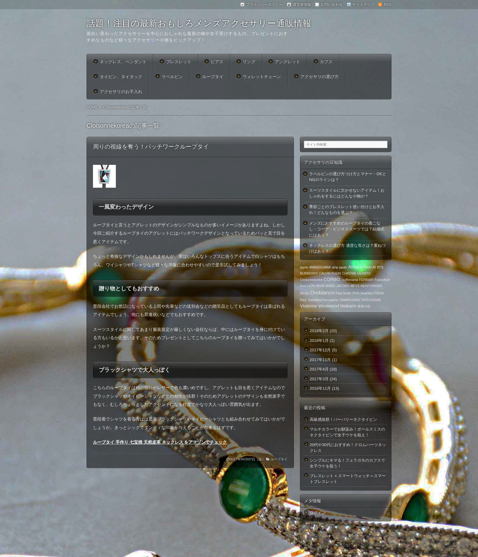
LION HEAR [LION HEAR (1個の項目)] (316, 286)
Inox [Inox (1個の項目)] (303, 286)
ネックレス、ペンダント (123, 61)
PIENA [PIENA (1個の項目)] (379, 293)
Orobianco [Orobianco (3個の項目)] (322, 292)
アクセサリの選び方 (319, 76)
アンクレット (287, 61)
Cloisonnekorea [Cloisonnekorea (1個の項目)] (311, 280)
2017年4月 (319, 369)
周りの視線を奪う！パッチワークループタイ (151, 147)
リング (249, 61)
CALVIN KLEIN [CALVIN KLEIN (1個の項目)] (330, 273)
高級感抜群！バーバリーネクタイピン (343, 419)
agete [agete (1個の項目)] (304, 267)
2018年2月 (319, 330)
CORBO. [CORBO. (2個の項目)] (332, 279)
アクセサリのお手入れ (121, 91)
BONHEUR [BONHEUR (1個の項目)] (368, 267)
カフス (326, 61)
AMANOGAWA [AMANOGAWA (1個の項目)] (320, 267)
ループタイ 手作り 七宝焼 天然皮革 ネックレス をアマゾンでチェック (160, 442)
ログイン (318, 512)
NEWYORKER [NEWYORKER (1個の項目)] (371, 286)
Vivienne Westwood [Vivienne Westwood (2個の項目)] (319, 305)
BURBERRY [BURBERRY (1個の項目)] (309, 273)
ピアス (217, 61)
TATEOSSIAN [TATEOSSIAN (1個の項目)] (371, 300)
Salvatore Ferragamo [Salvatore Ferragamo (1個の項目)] (323, 300)
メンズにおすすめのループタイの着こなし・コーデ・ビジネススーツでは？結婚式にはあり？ (346, 229)
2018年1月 (319, 340)
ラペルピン (172, 76)
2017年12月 (320, 350)
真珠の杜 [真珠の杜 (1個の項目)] (364, 306)
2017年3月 (319, 379)
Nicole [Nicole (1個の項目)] (304, 293)
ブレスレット (178, 61)
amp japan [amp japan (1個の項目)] (339, 267)
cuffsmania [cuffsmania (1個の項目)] (350, 280)
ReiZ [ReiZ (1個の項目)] (303, 300)
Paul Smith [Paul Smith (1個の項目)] (343, 293)
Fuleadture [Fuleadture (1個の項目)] (382, 280)
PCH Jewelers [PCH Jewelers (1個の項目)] (362, 293)
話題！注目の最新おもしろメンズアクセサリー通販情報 (199, 23)
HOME (92, 107)
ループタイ (212, 76)
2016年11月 (320, 388)
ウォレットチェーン (262, 76)
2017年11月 (320, 359)
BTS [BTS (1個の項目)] (380, 267)
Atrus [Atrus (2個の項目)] (353, 266)
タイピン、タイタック (121, 76)
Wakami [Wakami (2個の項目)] (348, 305)
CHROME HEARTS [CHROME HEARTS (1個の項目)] (356, 273)
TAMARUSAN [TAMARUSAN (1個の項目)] (350, 300)
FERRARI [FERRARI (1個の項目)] (366, 280)
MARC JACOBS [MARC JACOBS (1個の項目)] (337, 286)
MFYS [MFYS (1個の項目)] (354, 286)
